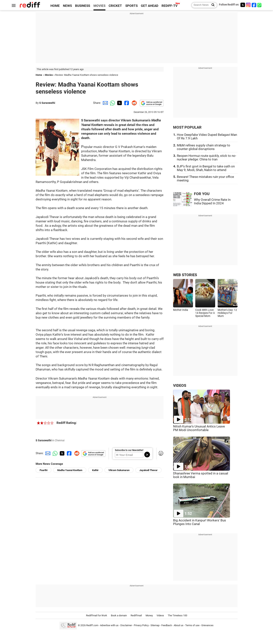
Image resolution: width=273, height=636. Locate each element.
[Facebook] (254, 4)
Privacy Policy (141, 625)
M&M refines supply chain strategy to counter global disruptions (203, 147)
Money (149, 615)
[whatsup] (260, 4)
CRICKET (115, 6)
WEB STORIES (185, 275)
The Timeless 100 (177, 615)
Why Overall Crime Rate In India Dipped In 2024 (212, 201)
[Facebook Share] (126, 103)
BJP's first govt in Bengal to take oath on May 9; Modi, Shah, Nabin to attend (206, 168)
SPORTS (131, 6)
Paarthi (43, 470)
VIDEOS (179, 385)
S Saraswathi (47, 102)
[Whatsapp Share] (111, 103)
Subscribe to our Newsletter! (129, 450)
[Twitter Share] (119, 103)
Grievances (207, 625)
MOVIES (99, 6)
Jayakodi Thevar (148, 470)
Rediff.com (92, 625)
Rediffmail (136, 615)
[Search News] (211, 5)
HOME (55, 6)
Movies (49, 74)
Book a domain (119, 615)
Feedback (166, 625)
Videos (160, 615)
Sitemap (155, 625)
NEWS (67, 6)
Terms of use (192, 625)
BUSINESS (82, 6)
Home (39, 74)
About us (178, 625)
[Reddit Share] (133, 103)
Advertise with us (109, 625)
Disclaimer (126, 625)
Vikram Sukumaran (118, 470)
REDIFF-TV (169, 6)
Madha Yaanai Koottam (69, 470)
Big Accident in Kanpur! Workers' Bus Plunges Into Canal (199, 522)
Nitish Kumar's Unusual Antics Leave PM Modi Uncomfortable (199, 428)
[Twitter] (243, 4)
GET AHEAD (149, 6)
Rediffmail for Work (96, 615)
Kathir (95, 470)
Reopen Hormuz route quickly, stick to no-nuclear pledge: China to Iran (206, 157)
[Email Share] (104, 103)
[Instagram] (248, 4)
